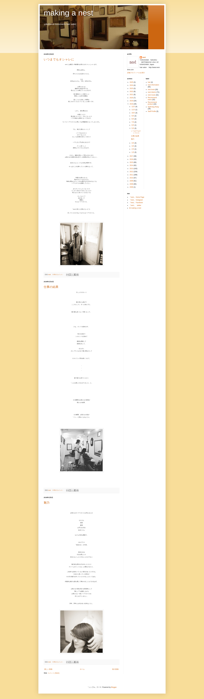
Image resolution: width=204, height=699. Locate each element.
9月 (133, 116)
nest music (151, 95)
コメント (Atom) (53, 673)
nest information (153, 85)
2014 (132, 165)
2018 (132, 104)
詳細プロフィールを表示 (136, 73)
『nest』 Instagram (136, 200)
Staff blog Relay (153, 107)
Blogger (114, 687)
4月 (133, 143)
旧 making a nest (135, 208)
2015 (132, 162)
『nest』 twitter (135, 205)
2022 (132, 91)
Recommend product (152, 103)
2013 (132, 168)
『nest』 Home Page (136, 197)
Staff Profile (152, 111)
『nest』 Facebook (136, 203)
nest (144, 57)
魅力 (47, 502)
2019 (132, 101)
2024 (132, 85)
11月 (133, 110)
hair (149, 82)
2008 (132, 184)
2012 (132, 172)
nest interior (152, 92)
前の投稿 (115, 669)
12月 (133, 107)
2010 (132, 178)
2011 (132, 175)
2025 (132, 82)
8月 (133, 119)
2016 (132, 159)
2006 (132, 187)
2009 (132, 181)
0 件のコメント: (58, 274)
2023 (132, 88)
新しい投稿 (48, 669)
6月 (133, 125)
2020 (132, 98)
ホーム (82, 669)
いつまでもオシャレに (59, 59)
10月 (133, 113)
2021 (132, 94)
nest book (151, 89)
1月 (133, 152)
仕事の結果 (51, 287)
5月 (133, 128)
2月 (133, 149)
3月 (133, 146)
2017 (132, 156)
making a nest (68, 12)
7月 (133, 122)
